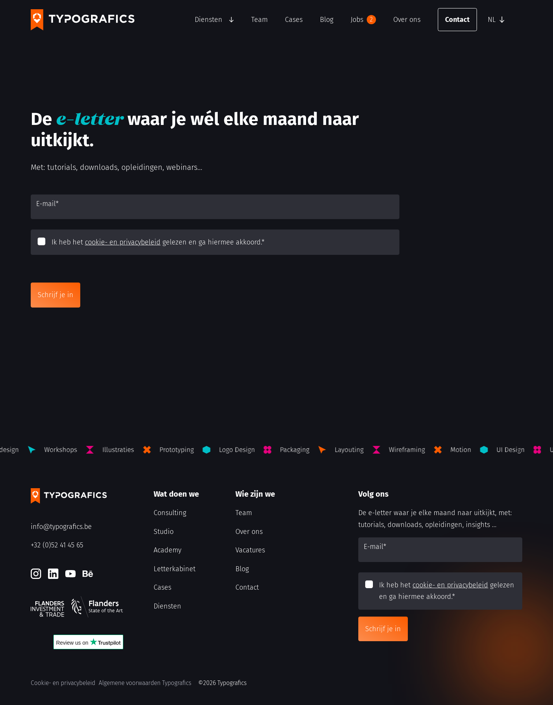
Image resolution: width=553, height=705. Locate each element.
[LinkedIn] (53, 574)
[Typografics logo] (82, 19)
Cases (294, 19)
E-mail (47, 204)
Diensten (208, 19)
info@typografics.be (61, 526)
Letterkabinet (174, 569)
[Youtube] (70, 574)
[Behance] (88, 574)
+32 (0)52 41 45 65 (57, 545)
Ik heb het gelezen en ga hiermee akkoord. (158, 242)
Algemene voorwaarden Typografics (145, 683)
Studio (164, 531)
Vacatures (250, 550)
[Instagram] (36, 574)
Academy (167, 550)
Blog (326, 19)
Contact (457, 19)
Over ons (407, 19)
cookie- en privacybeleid (123, 242)
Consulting (170, 513)
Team (259, 19)
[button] (503, 19)
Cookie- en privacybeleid (63, 683)
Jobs (363, 19)
